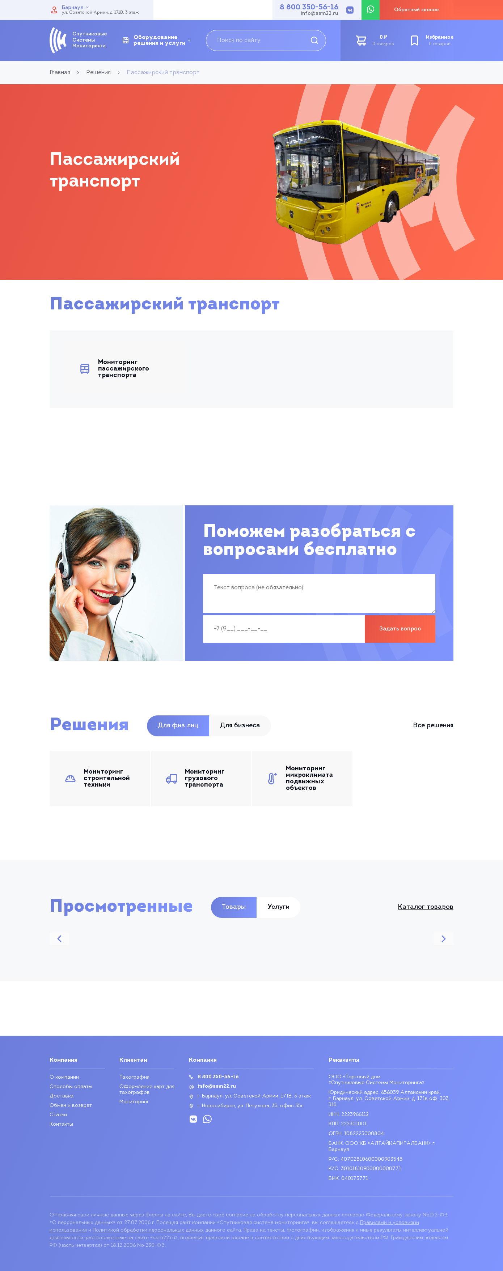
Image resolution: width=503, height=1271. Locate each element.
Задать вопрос (400, 629)
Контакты (61, 1124)
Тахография (134, 1077)
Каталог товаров (425, 907)
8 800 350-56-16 (309, 7)
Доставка (61, 1096)
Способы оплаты (71, 1087)
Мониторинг (134, 1102)
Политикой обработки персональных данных (148, 1230)
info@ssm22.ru (319, 13)
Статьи (58, 1115)
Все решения (433, 725)
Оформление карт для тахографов (146, 1089)
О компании (64, 1077)
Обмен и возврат (71, 1105)
